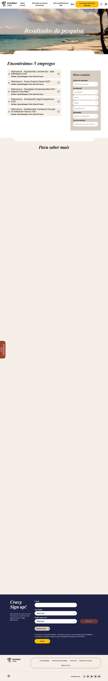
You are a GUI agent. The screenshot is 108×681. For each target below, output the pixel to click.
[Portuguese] (105, 4)
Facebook (91, 676)
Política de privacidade (59, 661)
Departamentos (79, 108)
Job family (38, 610)
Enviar (42, 641)
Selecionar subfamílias (82, 116)
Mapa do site (65, 665)
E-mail (37, 601)
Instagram (88, 676)
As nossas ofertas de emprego (87, 4)
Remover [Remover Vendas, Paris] (48, 628)
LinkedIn (95, 676)
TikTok (84, 676)
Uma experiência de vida (60, 4)
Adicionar (88, 621)
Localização (78, 92)
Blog (72, 4)
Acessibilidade (44, 661)
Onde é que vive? (41, 617)
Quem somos (22, 4)
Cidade (76, 103)
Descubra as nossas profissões (40, 4)
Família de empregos (81, 84)
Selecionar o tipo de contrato (84, 124)
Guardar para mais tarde (58, 74)
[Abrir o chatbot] (100, 675)
